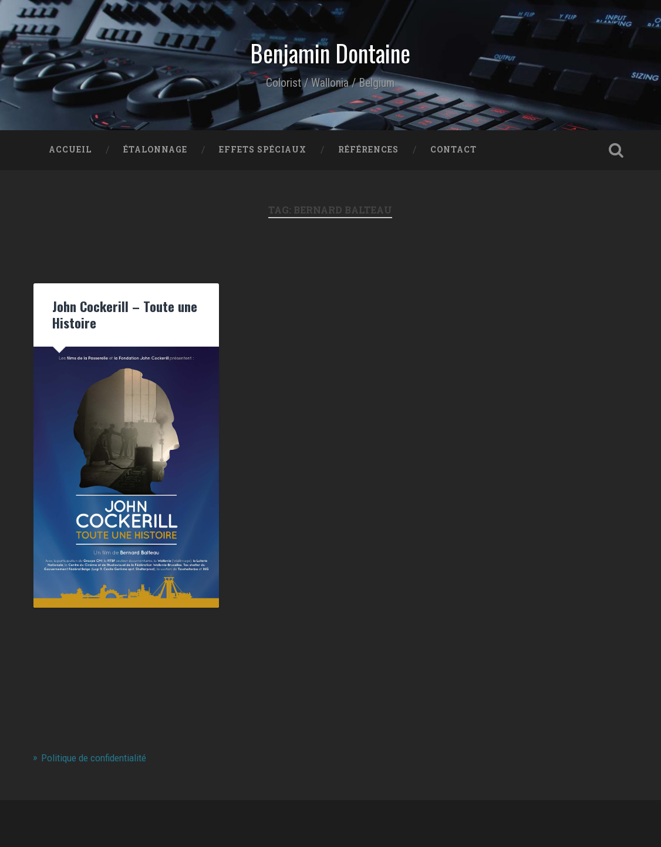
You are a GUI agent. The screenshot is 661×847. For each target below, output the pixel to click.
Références (368, 149)
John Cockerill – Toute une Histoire (124, 314)
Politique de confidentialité (93, 758)
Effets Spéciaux (262, 149)
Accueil (70, 149)
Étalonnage (155, 149)
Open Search (616, 150)
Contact (453, 149)
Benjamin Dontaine (330, 52)
